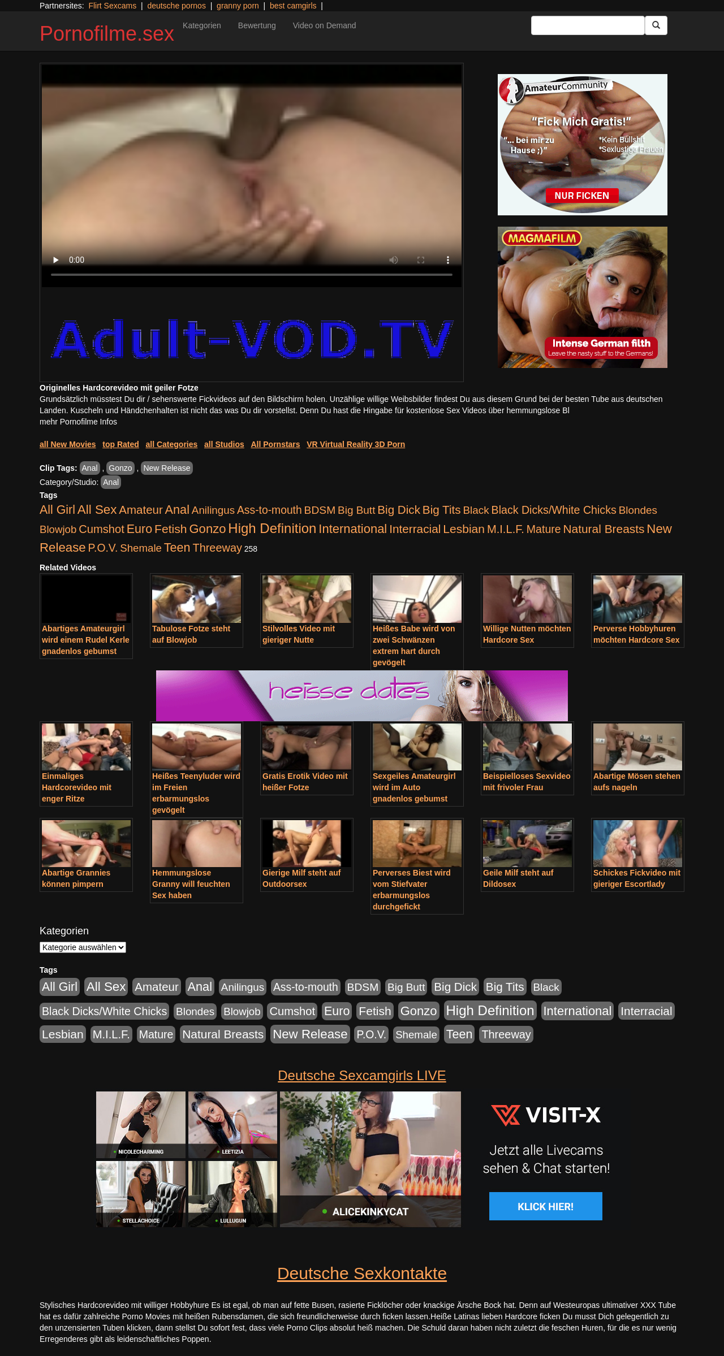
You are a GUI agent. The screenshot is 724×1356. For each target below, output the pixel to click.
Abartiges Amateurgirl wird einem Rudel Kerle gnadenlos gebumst (86, 640)
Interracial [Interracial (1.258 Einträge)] (415, 528)
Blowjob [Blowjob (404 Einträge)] (58, 529)
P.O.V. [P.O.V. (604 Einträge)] (103, 547)
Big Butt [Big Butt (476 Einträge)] (356, 510)
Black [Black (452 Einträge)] (476, 510)
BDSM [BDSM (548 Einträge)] (320, 510)
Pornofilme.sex (107, 33)
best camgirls (293, 5)
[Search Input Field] (588, 25)
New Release (166, 468)
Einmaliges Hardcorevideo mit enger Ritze (76, 787)
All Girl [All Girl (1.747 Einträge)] (57, 510)
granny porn (238, 5)
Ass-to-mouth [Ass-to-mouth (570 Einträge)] (269, 510)
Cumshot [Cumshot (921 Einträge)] (101, 529)
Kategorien (202, 25)
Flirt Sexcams (112, 5)
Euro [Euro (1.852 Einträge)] (139, 529)
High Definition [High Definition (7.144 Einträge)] (272, 528)
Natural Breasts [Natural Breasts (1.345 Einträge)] (603, 528)
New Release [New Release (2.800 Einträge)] (310, 1034)
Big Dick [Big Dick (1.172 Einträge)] (398, 509)
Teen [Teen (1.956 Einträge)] (177, 547)
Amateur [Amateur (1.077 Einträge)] (140, 509)
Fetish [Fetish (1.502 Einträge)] (170, 528)
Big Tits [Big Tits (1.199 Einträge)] (442, 509)
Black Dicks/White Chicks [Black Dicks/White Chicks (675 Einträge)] (554, 510)
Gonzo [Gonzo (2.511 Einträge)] (207, 529)
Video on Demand (324, 25)
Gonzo (120, 468)
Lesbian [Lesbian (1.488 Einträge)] (464, 528)
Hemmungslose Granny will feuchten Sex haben (191, 884)
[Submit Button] (656, 25)
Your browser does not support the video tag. (252, 176)
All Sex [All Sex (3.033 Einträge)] (97, 509)
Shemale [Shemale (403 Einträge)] (141, 548)
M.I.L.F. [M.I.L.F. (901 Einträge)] (505, 529)
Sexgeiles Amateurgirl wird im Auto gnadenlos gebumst (414, 787)
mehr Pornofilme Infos (78, 421)
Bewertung (257, 25)
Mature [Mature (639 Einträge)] (544, 529)
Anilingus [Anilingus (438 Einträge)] (213, 510)
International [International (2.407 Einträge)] (352, 529)
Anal (90, 468)
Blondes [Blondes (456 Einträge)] (638, 510)
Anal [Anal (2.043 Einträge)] (177, 509)
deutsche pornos (176, 5)
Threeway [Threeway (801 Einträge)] (217, 547)
